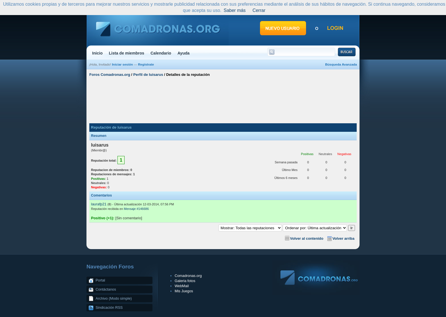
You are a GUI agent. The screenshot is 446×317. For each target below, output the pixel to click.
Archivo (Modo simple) (114, 298)
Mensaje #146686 (136, 208)
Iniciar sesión (122, 64)
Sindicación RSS (109, 307)
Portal (100, 280)
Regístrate (146, 64)
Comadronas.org (188, 276)
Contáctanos (106, 289)
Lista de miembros (126, 53)
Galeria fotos (185, 281)
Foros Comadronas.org (109, 74)
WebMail (182, 286)
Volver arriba (343, 238)
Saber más (234, 10)
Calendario (160, 53)
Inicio (97, 53)
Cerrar (259, 10)
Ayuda (183, 53)
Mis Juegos (184, 291)
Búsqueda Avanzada (341, 64)
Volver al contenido (306, 238)
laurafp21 (98, 204)
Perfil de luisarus (148, 74)
